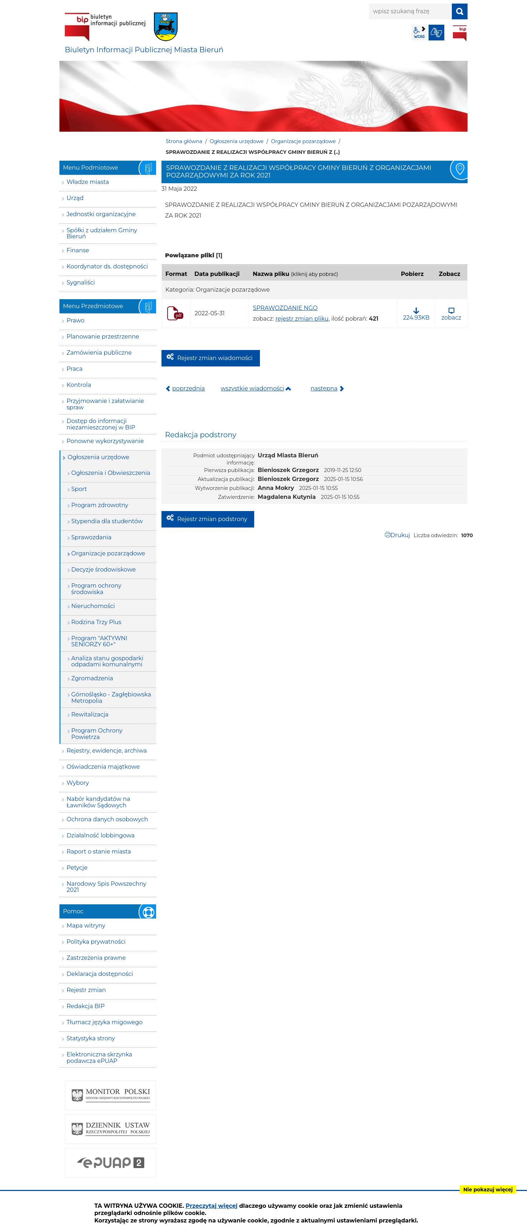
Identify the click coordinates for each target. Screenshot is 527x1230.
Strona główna (184, 141)
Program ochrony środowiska (96, 588)
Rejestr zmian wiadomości (215, 358)
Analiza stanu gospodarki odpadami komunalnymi (107, 661)
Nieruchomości (93, 606)
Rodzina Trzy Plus (96, 622)
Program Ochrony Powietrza (96, 733)
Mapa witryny (86, 925)
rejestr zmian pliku (301, 318)
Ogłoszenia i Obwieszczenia (110, 473)
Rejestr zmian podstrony (212, 519)
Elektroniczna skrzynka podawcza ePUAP (99, 1057)
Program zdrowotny (99, 505)
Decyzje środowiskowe (103, 569)
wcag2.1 (419, 32)
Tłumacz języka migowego (104, 1022)
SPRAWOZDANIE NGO (285, 308)
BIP (460, 33)
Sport (79, 489)
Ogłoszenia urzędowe (237, 141)
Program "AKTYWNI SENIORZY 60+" (99, 641)
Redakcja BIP (86, 1006)
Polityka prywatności (96, 941)
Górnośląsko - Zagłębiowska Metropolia (111, 697)
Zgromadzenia (92, 678)
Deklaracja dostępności (100, 974)
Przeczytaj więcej (212, 1205)
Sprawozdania (91, 537)
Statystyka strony (91, 1038)
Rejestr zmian (86, 990)
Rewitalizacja (89, 714)
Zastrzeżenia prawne (96, 957)
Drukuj (400, 535)
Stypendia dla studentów (107, 521)
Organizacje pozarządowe (303, 141)
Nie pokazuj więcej (488, 1189)
